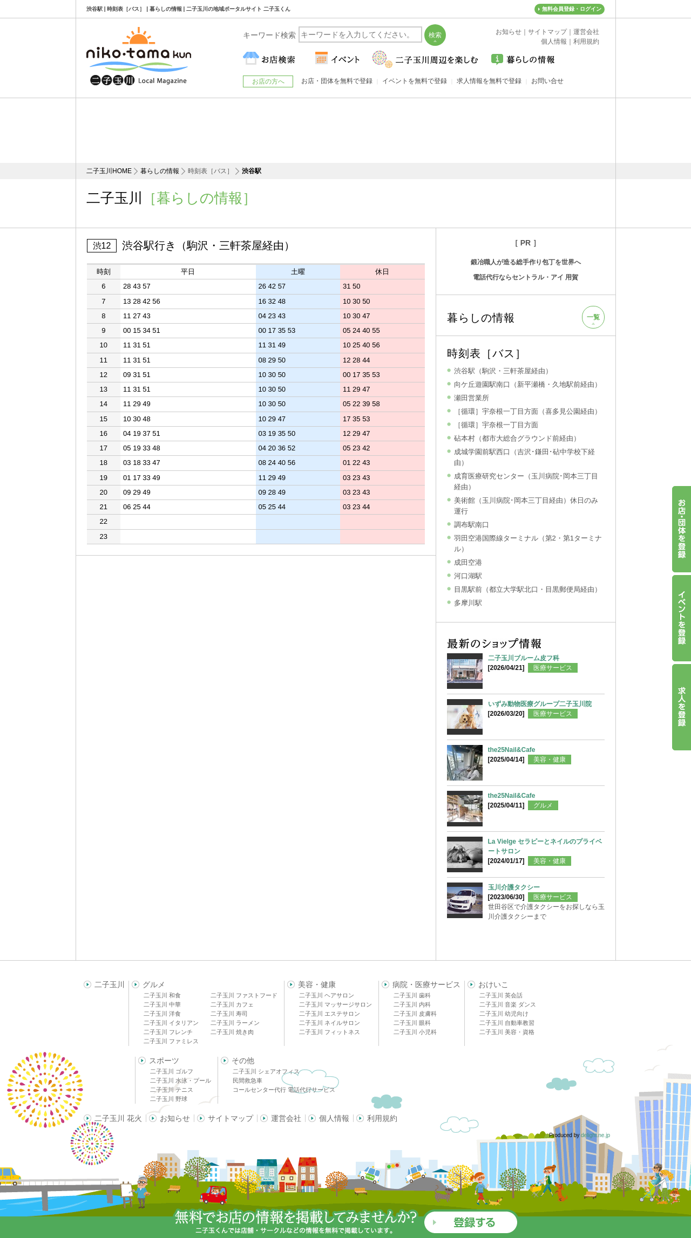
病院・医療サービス (426, 984)
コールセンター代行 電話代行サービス (284, 1089)
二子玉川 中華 (162, 1004)
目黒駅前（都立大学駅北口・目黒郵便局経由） (527, 589)
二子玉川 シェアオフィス (266, 1071)
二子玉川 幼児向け (504, 1013)
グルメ (543, 805)
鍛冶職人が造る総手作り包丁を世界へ (526, 262)
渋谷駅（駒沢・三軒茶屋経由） (503, 371)
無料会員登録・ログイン (571, 9)
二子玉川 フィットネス (329, 1032)
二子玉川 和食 (162, 995)
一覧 (593, 317)
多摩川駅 (468, 603)
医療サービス (552, 668)
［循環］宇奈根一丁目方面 (496, 425)
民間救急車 (247, 1080)
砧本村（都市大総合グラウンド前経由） (517, 438)
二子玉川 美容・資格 (506, 1032)
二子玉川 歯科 (412, 995)
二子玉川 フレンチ (168, 1032)
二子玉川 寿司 (229, 1013)
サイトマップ (230, 1118)
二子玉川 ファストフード (244, 995)
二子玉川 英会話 (501, 995)
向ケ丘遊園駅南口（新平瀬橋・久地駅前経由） (527, 384)
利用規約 (382, 1118)
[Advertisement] (345, 130)
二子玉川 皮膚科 (415, 1013)
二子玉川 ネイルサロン (329, 1023)
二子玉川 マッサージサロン (335, 1004)
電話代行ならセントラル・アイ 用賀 (525, 277)
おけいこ (493, 984)
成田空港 (468, 562)
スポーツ (164, 1060)
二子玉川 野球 (168, 1099)
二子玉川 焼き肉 (232, 1032)
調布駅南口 (471, 525)
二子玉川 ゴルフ (171, 1071)
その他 (243, 1060)
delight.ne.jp (595, 1135)
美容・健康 (549, 759)
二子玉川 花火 (118, 1118)
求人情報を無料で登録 (489, 81)
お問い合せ (547, 81)
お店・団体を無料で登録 (336, 81)
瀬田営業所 (471, 398)
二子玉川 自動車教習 (506, 1023)
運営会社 (286, 1118)
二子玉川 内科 (412, 1004)
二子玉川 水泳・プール (180, 1080)
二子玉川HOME (109, 171)
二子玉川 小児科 (415, 1032)
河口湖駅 (468, 576)
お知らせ (175, 1118)
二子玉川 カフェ (232, 1004)
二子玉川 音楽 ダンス (507, 1004)
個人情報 (334, 1118)
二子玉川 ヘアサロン (326, 995)
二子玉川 (109, 984)
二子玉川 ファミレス (171, 1041)
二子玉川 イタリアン (171, 1023)
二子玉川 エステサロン (329, 1013)
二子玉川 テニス (171, 1089)
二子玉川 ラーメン (235, 1023)
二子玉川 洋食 (162, 1013)
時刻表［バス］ (486, 353)
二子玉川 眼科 (412, 1023)
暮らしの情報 (159, 171)
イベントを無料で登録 (414, 81)
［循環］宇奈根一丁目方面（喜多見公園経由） (527, 411)
